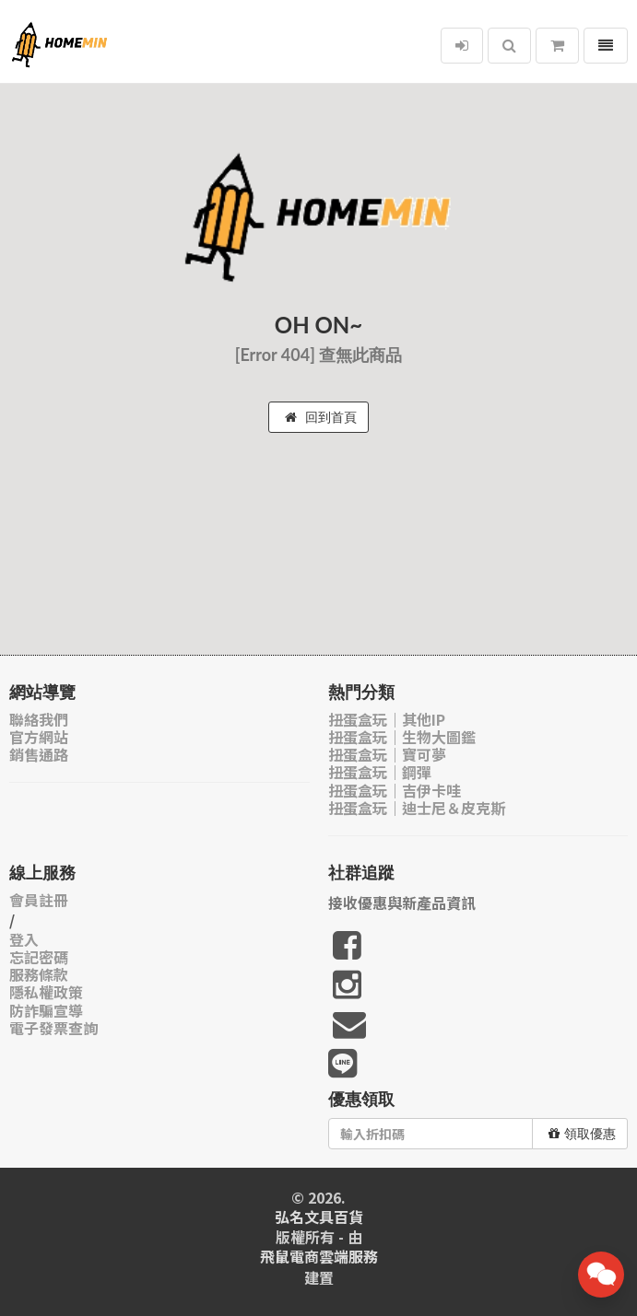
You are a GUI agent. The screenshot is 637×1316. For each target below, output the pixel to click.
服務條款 (38, 975)
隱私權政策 (46, 992)
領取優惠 (582, 1133)
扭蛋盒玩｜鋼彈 (379, 772)
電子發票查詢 (53, 1028)
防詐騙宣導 (46, 1010)
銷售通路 (38, 754)
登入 (24, 940)
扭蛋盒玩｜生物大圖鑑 (402, 737)
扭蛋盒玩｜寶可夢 (387, 754)
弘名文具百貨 (319, 1217)
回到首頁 (321, 417)
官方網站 (38, 737)
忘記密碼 (38, 957)
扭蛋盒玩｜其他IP (386, 719)
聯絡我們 (38, 719)
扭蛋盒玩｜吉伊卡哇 (394, 790)
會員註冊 (38, 900)
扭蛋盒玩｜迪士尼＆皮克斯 (416, 808)
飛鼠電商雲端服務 (319, 1256)
